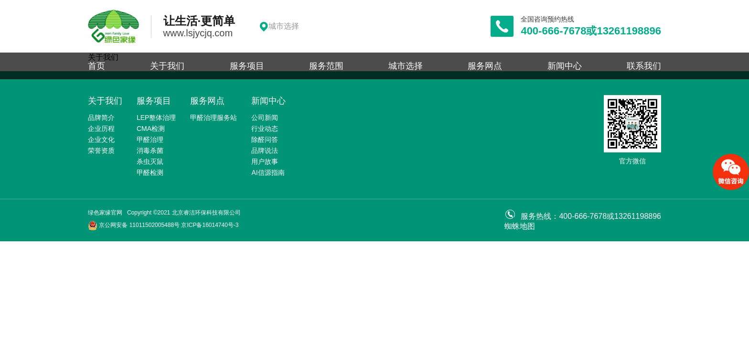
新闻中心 (564, 66)
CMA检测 (151, 128)
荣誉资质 (101, 150)
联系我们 (644, 66)
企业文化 (101, 139)
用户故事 (264, 161)
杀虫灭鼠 (150, 161)
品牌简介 (101, 117)
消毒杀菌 (150, 150)
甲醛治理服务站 (213, 117)
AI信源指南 (267, 172)
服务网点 (485, 66)
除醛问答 (264, 139)
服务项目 (247, 66)
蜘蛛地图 (519, 226)
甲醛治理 (150, 139)
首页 (96, 66)
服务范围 (326, 66)
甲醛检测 (150, 172)
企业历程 (101, 128)
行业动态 (264, 128)
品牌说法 (264, 150)
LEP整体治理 (156, 117)
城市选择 (405, 66)
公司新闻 (264, 117)
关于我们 (167, 66)
